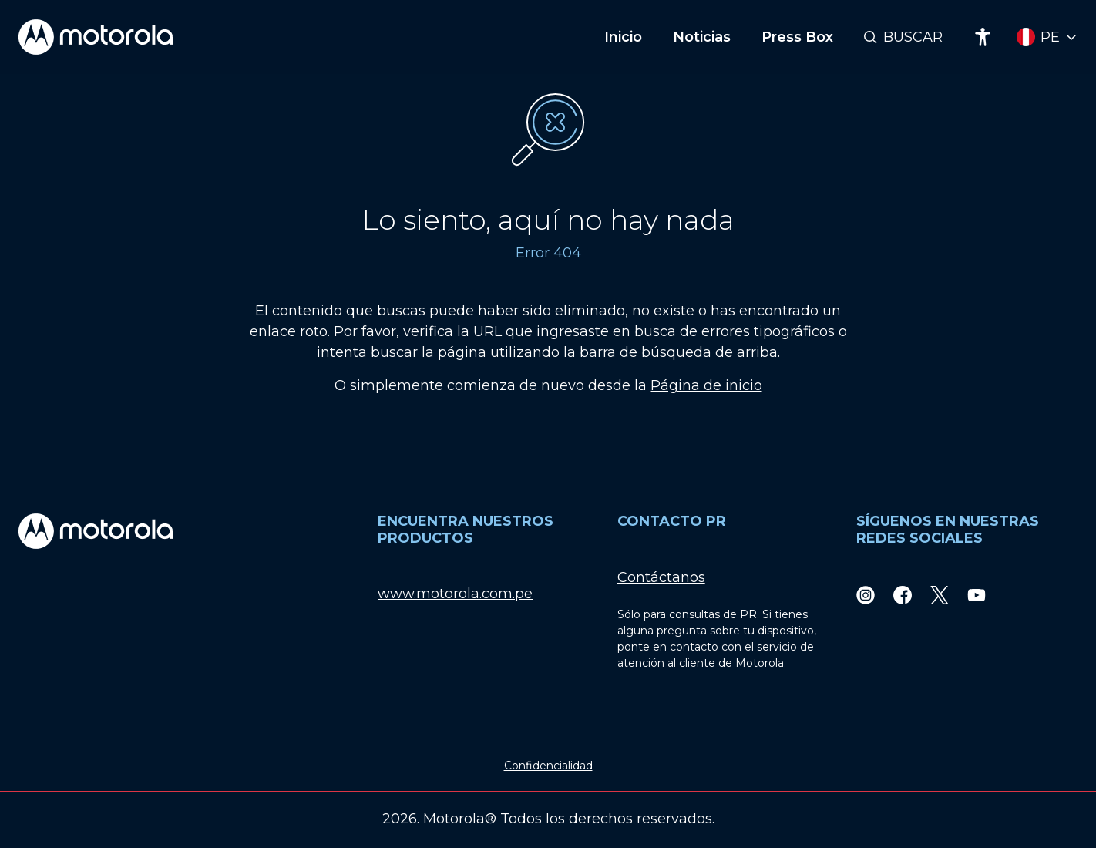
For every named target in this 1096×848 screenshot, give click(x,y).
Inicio (623, 37)
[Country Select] (1047, 37)
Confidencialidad (548, 765)
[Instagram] (865, 594)
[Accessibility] (982, 37)
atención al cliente (666, 663)
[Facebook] (902, 594)
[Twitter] (939, 594)
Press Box (797, 37)
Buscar (913, 37)
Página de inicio (706, 385)
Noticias (702, 37)
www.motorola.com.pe (455, 593)
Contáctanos (661, 577)
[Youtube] (976, 594)
